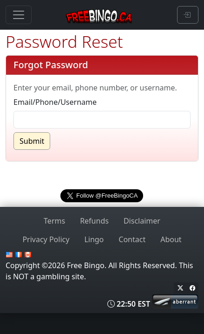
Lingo (94, 239)
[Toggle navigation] (19, 15)
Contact (131, 239)
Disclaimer (142, 221)
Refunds (94, 221)
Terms (54, 221)
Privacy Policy (45, 239)
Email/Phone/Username (55, 102)
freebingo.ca (102, 174)
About (170, 239)
